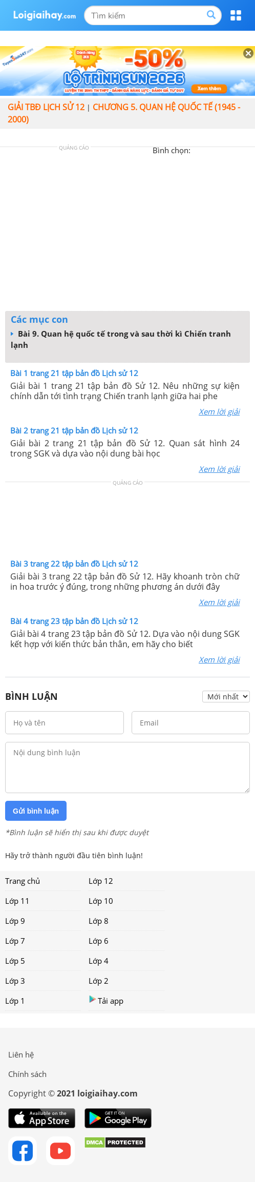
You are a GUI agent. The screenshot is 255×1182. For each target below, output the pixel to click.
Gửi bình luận (36, 811)
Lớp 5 (15, 961)
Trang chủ (22, 881)
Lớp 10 (101, 901)
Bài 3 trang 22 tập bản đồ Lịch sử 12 (74, 563)
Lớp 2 (99, 981)
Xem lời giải (219, 411)
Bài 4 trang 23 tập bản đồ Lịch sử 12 (74, 621)
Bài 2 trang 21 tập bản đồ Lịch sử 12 (74, 430)
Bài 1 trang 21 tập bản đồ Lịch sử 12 (74, 373)
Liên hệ (21, 1054)
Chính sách (27, 1074)
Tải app (106, 1000)
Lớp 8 (99, 921)
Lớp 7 (15, 941)
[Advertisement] (127, 231)
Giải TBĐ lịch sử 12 (46, 107)
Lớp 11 (17, 901)
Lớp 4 (99, 961)
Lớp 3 (15, 981)
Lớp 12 (101, 881)
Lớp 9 (15, 921)
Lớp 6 (99, 941)
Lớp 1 (15, 1001)
